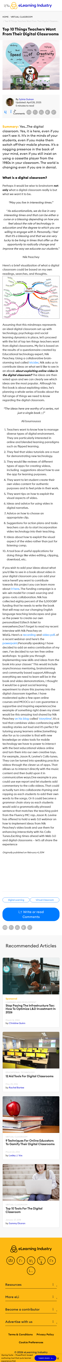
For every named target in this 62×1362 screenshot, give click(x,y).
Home (5, 17)
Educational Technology (20, 1072)
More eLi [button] (31, 1297)
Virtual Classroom (22, 17)
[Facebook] (10, 1260)
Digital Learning (16, 900)
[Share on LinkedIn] (41, 112)
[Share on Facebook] (28, 112)
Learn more (45, 1358)
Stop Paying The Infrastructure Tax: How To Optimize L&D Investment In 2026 (31, 1009)
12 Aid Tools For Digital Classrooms (29, 1076)
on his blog (22, 718)
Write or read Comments (31, 914)
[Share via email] (47, 112)
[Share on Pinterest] (53, 112)
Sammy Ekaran (17, 1223)
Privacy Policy (45, 1334)
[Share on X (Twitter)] (35, 112)
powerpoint (10, 643)
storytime (45, 718)
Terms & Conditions (20, 1334)
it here (15, 589)
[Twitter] (21, 1260)
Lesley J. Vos (15, 1155)
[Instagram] (31, 1271)
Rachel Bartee (16, 1087)
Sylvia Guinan (26, 99)
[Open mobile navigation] (6, 5)
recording (29, 635)
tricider (34, 362)
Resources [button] (31, 1285)
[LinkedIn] (31, 1260)
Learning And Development (21, 1002)
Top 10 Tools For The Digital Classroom (24, 1210)
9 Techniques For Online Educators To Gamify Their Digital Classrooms (30, 1142)
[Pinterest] (51, 1260)
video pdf (48, 635)
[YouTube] (41, 1260)
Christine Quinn (17, 1023)
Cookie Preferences (31, 1342)
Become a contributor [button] (31, 1309)
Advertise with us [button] (31, 1322)
